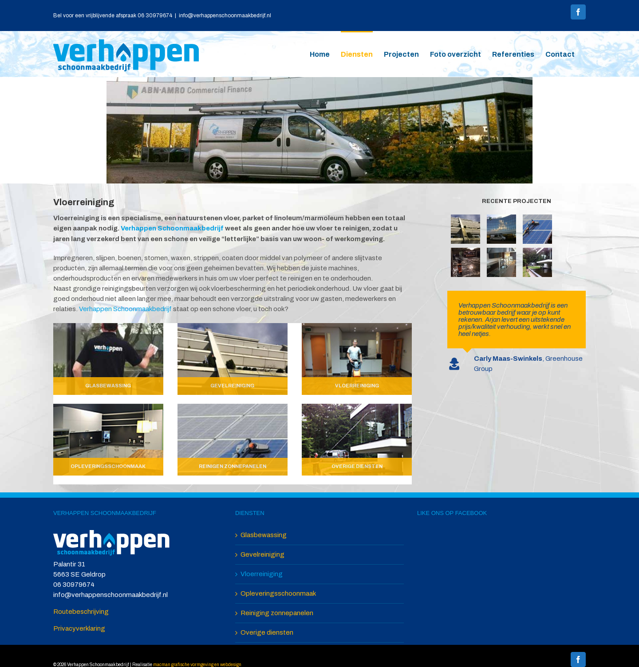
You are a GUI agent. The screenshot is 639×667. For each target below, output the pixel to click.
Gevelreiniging (262, 554)
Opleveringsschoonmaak (278, 593)
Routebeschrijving (81, 611)
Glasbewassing (264, 534)
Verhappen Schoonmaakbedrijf (172, 228)
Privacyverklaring (79, 628)
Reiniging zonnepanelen (277, 612)
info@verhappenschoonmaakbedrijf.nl (225, 15)
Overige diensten (267, 632)
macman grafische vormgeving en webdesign (197, 664)
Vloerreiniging (262, 573)
